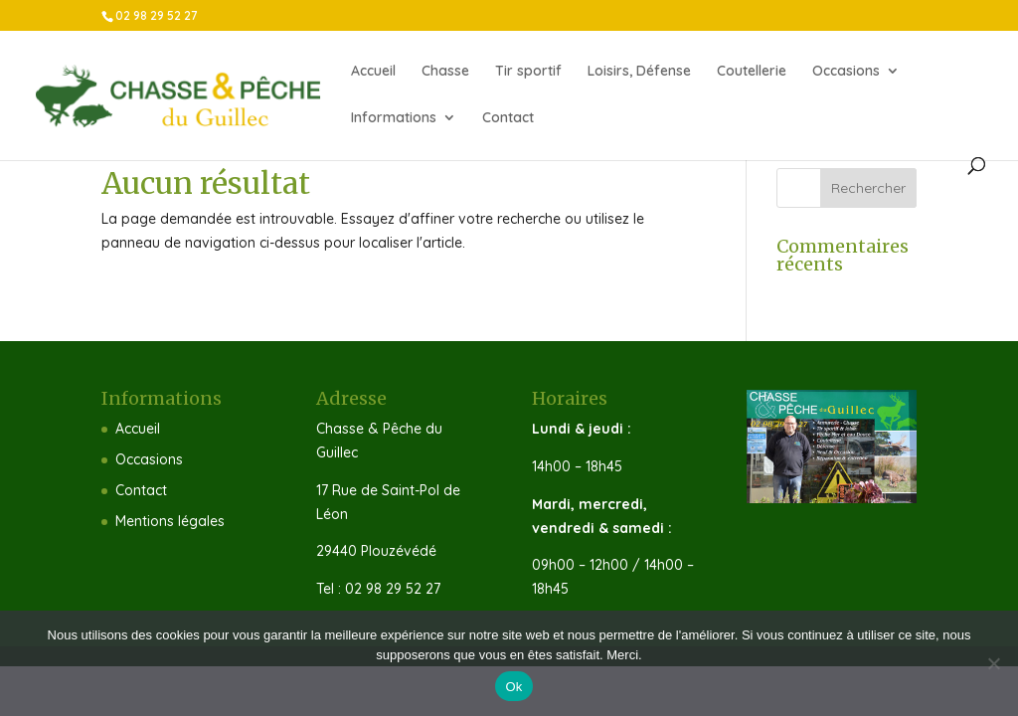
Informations (393, 118)
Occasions (846, 72)
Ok (513, 686)
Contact (508, 118)
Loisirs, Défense (639, 72)
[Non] (993, 663)
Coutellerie (751, 72)
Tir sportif (528, 72)
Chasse (445, 72)
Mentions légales (170, 521)
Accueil (373, 72)
